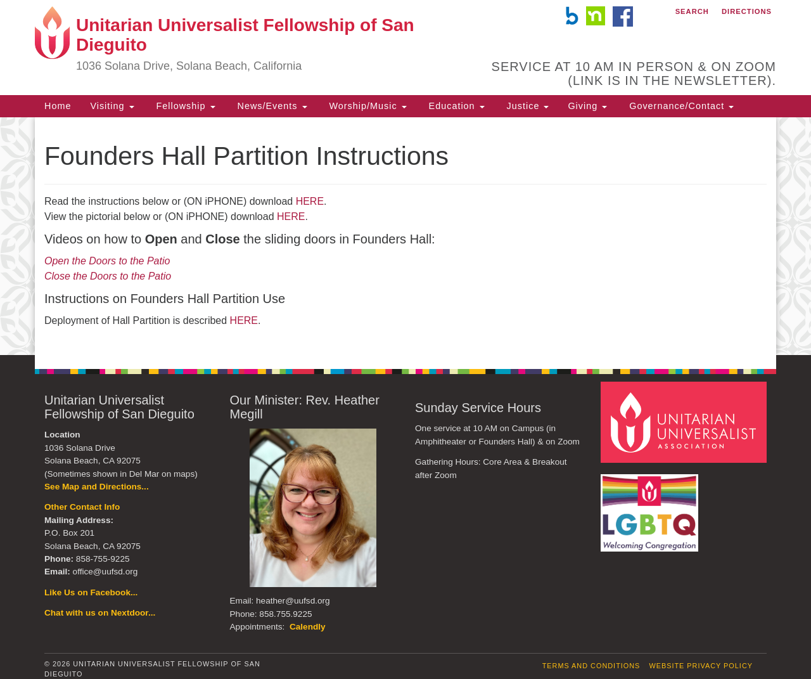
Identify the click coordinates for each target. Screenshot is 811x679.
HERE (310, 201)
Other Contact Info (82, 507)
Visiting (112, 106)
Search (692, 11)
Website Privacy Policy (701, 665)
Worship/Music (366, 106)
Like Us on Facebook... (90, 592)
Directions (747, 11)
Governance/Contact (680, 106)
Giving (587, 106)
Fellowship (184, 106)
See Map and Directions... (96, 486)
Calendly (308, 626)
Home (57, 106)
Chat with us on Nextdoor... (99, 613)
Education (455, 106)
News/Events (270, 106)
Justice (526, 106)
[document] (405, 236)
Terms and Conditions (591, 665)
